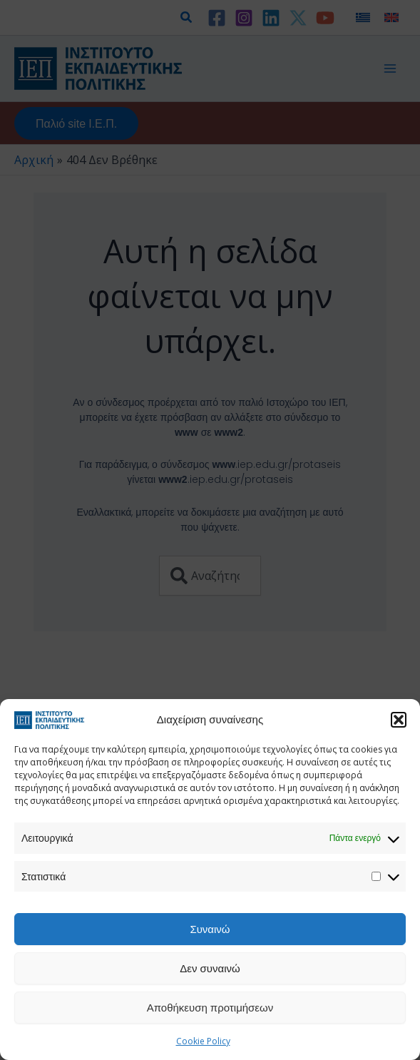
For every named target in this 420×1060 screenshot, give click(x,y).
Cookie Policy (203, 1041)
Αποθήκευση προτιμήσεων (210, 1007)
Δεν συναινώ (210, 968)
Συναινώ (210, 929)
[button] (398, 720)
